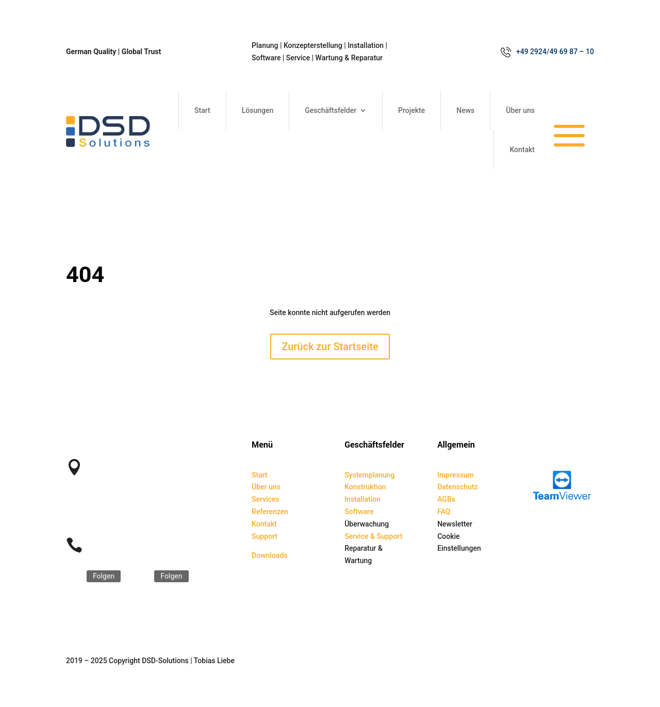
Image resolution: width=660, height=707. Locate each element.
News (465, 110)
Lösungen (258, 110)
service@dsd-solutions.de (132, 516)
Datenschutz (457, 487)
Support (264, 536)
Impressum (455, 475)
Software (358, 511)
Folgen (103, 576)
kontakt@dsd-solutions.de (132, 503)
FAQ (443, 511)
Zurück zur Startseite (330, 346)
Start (202, 110)
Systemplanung (369, 475)
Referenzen (270, 511)
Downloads (269, 555)
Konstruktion (365, 487)
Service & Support (373, 536)
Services (265, 499)
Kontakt (522, 149)
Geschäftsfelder (330, 110)
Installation (362, 499)
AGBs (446, 499)
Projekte (411, 110)
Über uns (520, 110)
